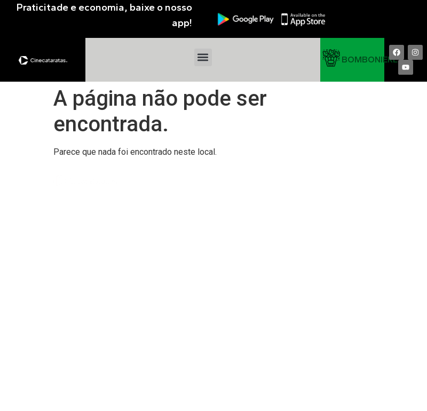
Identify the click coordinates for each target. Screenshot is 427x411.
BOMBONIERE (370, 59)
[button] (203, 57)
